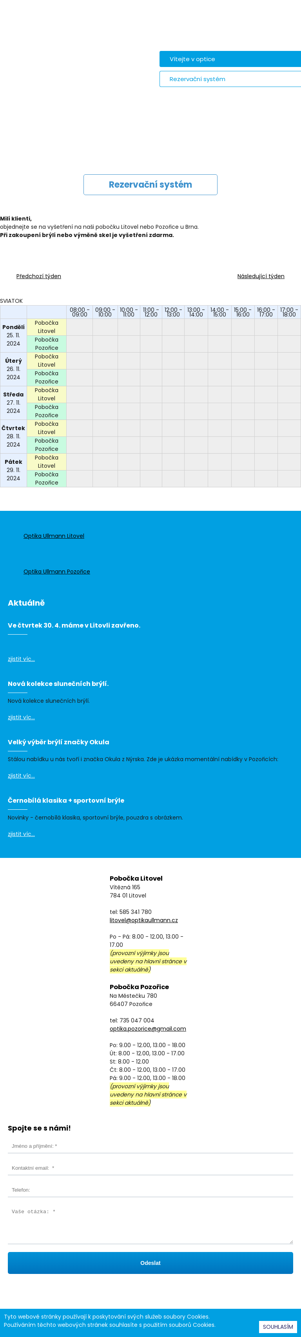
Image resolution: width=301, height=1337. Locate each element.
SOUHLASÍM (278, 1327)
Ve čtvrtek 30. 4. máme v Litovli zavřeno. (74, 625)
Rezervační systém (197, 79)
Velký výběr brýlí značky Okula (58, 742)
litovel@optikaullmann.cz (144, 920)
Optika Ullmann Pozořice (57, 571)
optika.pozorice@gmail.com (148, 1029)
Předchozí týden (38, 276)
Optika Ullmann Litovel (54, 536)
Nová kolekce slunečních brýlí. (58, 683)
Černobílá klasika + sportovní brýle (66, 800)
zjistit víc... (21, 659)
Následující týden (261, 276)
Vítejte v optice (192, 59)
